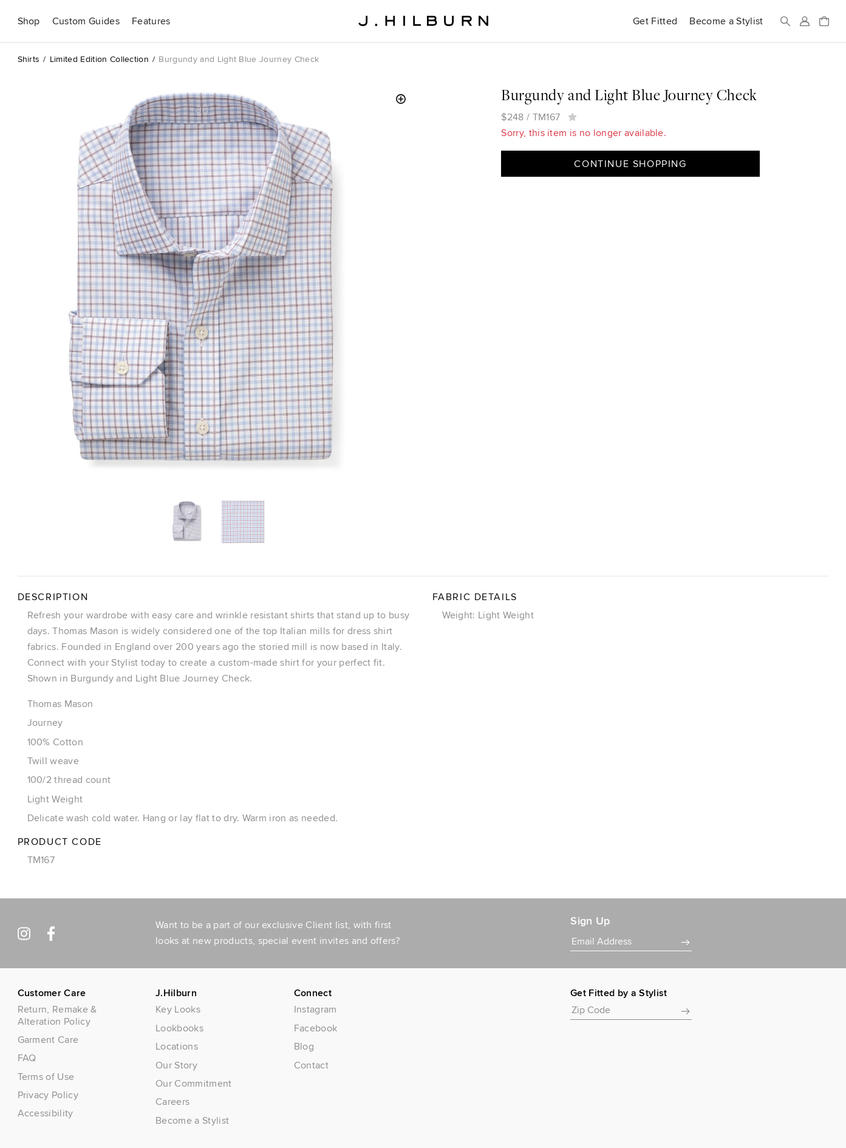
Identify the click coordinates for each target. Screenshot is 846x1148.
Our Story (176, 1065)
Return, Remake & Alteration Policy (57, 1015)
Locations (176, 1046)
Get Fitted (655, 21)
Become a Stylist (726, 21)
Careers (172, 1101)
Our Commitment (193, 1083)
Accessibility (45, 1113)
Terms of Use (46, 1076)
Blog (304, 1046)
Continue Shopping (630, 164)
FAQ (27, 1058)
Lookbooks (179, 1028)
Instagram (315, 1009)
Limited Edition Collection (99, 59)
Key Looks (177, 1009)
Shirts (29, 59)
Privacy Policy (48, 1095)
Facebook (316, 1028)
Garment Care (48, 1039)
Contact (311, 1065)
